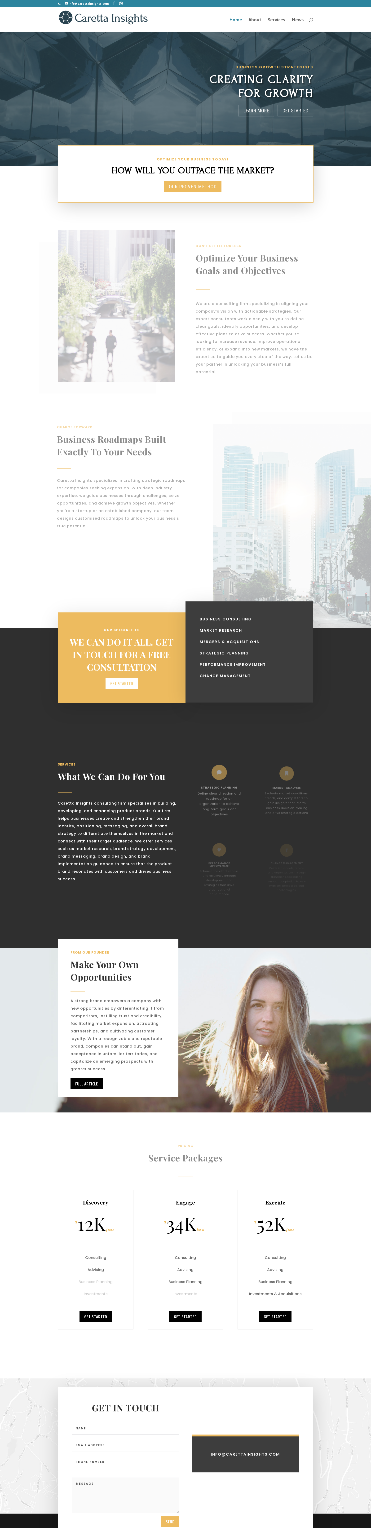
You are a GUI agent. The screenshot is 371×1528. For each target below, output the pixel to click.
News (298, 19)
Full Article (86, 1102)
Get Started (295, 111)
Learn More (256, 111)
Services (276, 19)
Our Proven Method (193, 187)
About (254, 19)
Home (235, 19)
